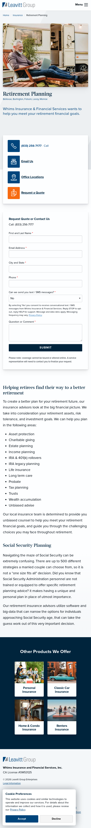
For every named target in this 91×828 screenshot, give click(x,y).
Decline (56, 818)
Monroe (43, 99)
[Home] (19, 759)
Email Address (18, 248)
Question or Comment (22, 321)
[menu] (86, 4)
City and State (17, 262)
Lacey (36, 99)
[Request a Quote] (45, 193)
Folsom (28, 99)
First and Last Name (21, 233)
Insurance (18, 15)
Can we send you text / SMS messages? (32, 292)
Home (6, 15)
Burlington (18, 99)
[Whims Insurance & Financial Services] (18, 5)
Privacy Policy (17, 809)
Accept (22, 818)
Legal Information (12, 783)
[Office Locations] (45, 177)
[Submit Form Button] (45, 347)
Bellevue (7, 99)
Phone (13, 277)
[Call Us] (45, 146)
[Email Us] (27, 161)
